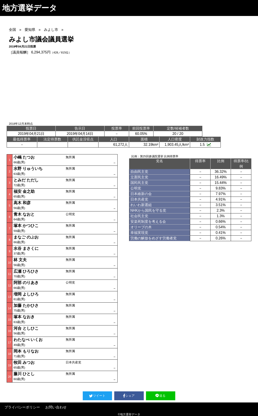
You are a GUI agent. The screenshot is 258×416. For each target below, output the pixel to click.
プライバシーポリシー (22, 407)
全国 (12, 30)
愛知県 (30, 30)
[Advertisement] (133, 88)
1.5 (205, 144)
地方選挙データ (29, 8)
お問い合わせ (56, 407)
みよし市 (51, 30)
